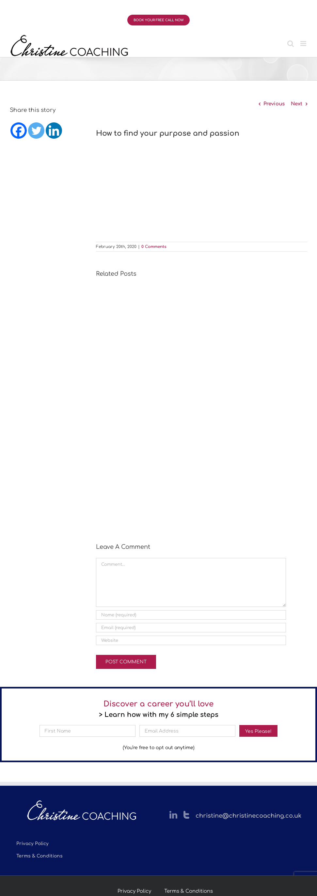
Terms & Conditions (188, 891)
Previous (274, 104)
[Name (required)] (191, 615)
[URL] (191, 640)
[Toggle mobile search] (290, 43)
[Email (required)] (191, 627)
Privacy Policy (134, 891)
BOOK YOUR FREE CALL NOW (158, 20)
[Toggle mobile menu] (303, 43)
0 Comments (153, 246)
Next (296, 104)
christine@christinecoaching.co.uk (248, 815)
